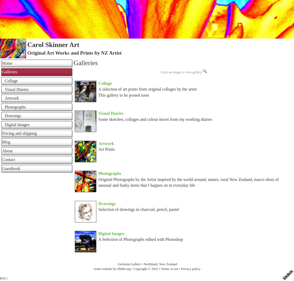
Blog (6, 142)
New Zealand (168, 264)
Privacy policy (191, 269)
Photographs (109, 173)
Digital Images (111, 233)
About (7, 151)
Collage (105, 83)
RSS (3, 278)
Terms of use (169, 269)
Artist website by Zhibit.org (112, 269)
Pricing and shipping (19, 133)
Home (7, 63)
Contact (8, 159)
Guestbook (11, 168)
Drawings (107, 203)
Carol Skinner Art (53, 45)
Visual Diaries (111, 113)
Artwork (106, 143)
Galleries (9, 72)
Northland (151, 264)
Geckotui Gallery (130, 264)
